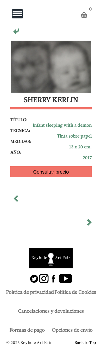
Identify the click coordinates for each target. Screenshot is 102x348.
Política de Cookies (75, 292)
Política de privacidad (30, 292)
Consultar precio (51, 172)
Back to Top (85, 343)
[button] (16, 200)
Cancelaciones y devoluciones (51, 311)
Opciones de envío (72, 330)
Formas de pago (27, 330)
